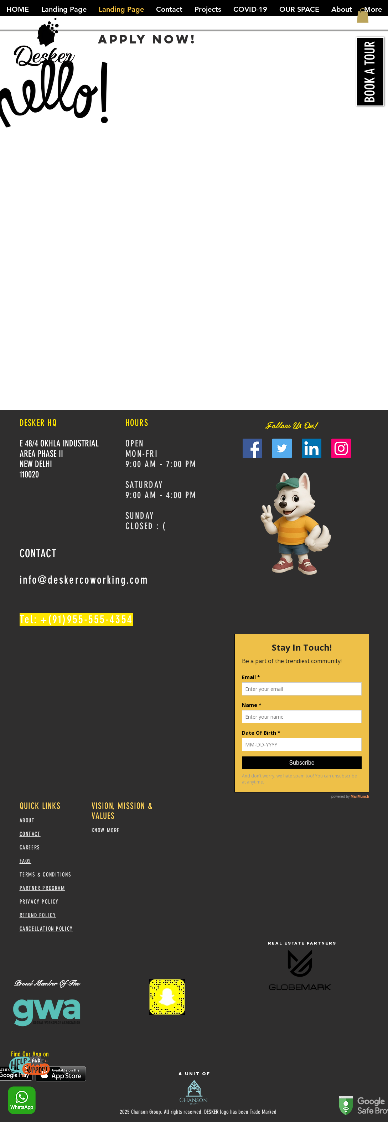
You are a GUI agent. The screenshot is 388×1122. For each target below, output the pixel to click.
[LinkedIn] (311, 448)
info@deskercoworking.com (84, 579)
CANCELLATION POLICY (46, 928)
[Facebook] (252, 448)
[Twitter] (282, 448)
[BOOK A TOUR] (370, 71)
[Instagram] (341, 448)
